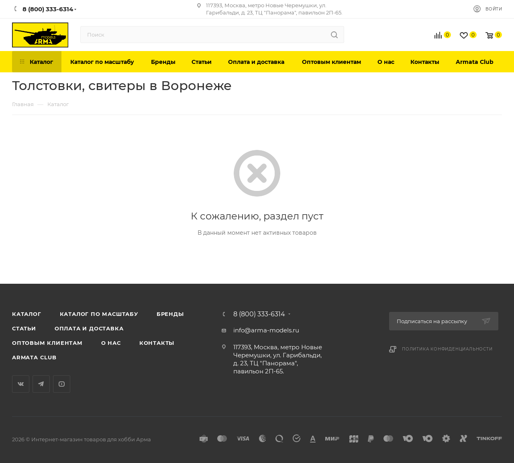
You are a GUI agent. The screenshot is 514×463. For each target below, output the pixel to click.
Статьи (24, 328)
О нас (111, 343)
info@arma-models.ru (266, 330)
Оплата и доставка (89, 328)
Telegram (41, 384)
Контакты (156, 343)
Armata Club (34, 357)
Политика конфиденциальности (447, 349)
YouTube (61, 384)
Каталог (26, 314)
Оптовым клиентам (47, 343)
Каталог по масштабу (99, 314)
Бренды (170, 314)
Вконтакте (20, 384)
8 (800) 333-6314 (259, 314)
